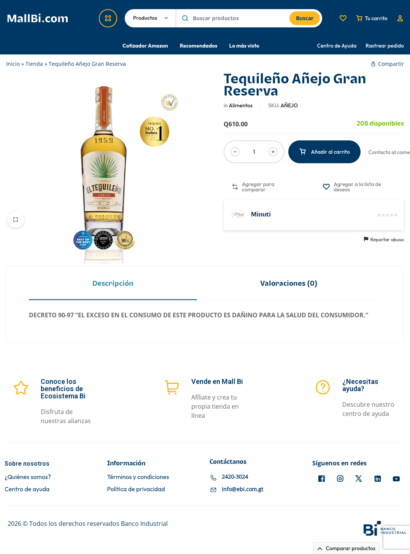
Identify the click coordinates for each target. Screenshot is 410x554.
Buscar (304, 18)
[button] (264, 186)
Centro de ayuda (27, 489)
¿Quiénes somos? (28, 477)
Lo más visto (244, 45)
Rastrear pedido (385, 45)
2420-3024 (235, 477)
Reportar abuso (384, 239)
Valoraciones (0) (289, 283)
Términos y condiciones (138, 477)
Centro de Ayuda (337, 45)
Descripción (112, 283)
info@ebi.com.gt (242, 489)
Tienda (34, 63)
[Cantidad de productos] (254, 151)
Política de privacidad (136, 489)
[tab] (113, 283)
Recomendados (199, 45)
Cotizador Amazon (145, 45)
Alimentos (241, 105)
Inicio (13, 63)
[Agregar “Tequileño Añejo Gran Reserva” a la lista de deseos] (359, 186)
